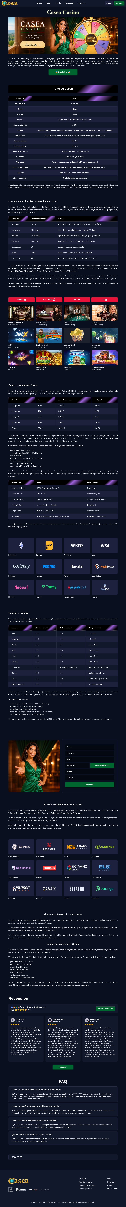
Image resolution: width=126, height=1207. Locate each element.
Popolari (21, 299)
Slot (104, 299)
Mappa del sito (112, 1189)
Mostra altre (63, 1067)
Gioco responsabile (85, 1189)
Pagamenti (69, 3)
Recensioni (111, 1182)
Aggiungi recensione (105, 1008)
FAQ (109, 1178)
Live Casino (49, 299)
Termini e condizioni (86, 1182)
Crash (77, 299)
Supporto (81, 3)
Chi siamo (82, 1178)
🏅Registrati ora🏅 (63, 72)
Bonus (48, 3)
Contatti (110, 1185)
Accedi (109, 3)
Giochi (58, 3)
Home (39, 3)
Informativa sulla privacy (87, 1185)
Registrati (119, 3)
